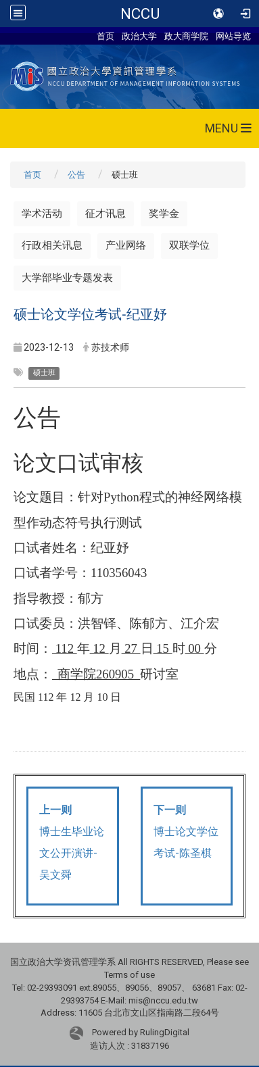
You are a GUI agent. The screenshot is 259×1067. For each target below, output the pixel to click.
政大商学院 (186, 36)
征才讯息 (105, 213)
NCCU (140, 13)
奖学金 (164, 213)
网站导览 (233, 36)
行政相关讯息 (52, 245)
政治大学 (139, 36)
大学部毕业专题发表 (67, 278)
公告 (76, 175)
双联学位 (189, 245)
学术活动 (42, 213)
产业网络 (125, 245)
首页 (105, 36)
